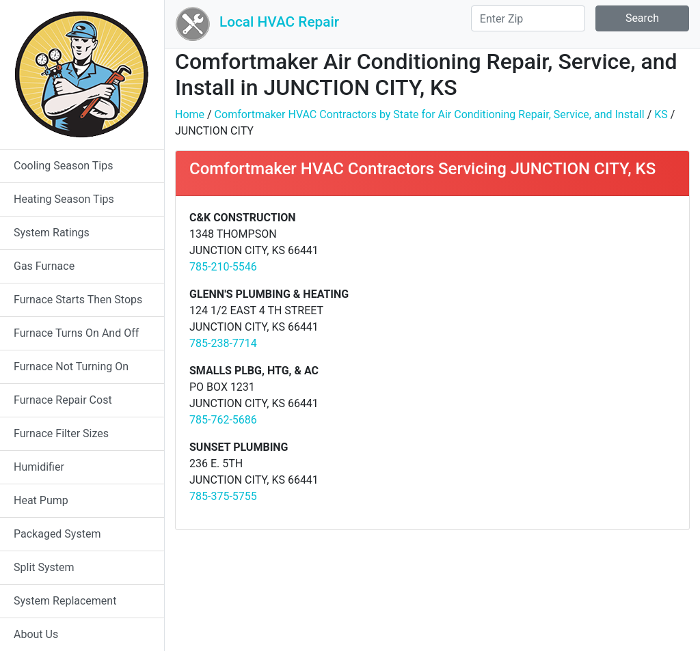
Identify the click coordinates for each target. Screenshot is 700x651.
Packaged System (57, 533)
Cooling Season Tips (63, 165)
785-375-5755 (223, 496)
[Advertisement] (558, 305)
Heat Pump (41, 500)
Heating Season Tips (64, 199)
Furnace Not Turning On (71, 366)
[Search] (528, 18)
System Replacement (65, 600)
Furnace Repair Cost (63, 399)
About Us (36, 634)
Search (642, 18)
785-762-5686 (223, 419)
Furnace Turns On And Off (76, 333)
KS (661, 114)
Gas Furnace (44, 266)
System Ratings (52, 232)
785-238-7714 (223, 343)
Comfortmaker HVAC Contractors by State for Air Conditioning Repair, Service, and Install (430, 114)
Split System (44, 567)
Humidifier (39, 466)
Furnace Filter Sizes (61, 433)
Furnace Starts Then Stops (78, 299)
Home (189, 114)
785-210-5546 (223, 266)
